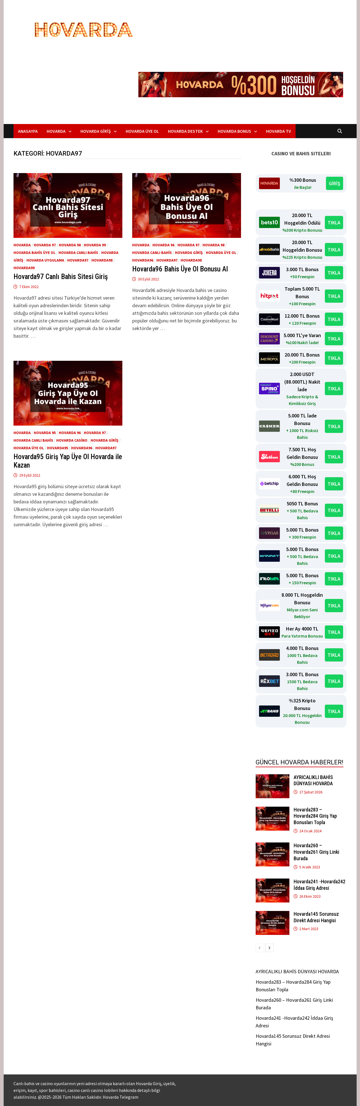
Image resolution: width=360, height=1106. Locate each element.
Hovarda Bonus (234, 131)
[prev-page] (260, 948)
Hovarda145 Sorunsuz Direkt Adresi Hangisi (316, 917)
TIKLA (334, 222)
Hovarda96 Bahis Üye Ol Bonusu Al (180, 269)
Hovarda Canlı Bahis (78, 252)
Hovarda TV (278, 131)
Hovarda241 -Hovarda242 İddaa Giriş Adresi (319, 885)
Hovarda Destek (185, 131)
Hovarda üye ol (221, 252)
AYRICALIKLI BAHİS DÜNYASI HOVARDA (313, 780)
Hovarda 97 (45, 244)
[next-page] (269, 948)
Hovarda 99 (95, 244)
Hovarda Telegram (120, 1097)
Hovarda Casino (71, 440)
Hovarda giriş (189, 252)
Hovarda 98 (70, 244)
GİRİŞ (334, 183)
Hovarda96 (142, 260)
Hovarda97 (77, 260)
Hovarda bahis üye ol (34, 252)
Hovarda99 (24, 267)
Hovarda (56, 131)
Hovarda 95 (45, 432)
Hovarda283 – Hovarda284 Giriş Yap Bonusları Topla (315, 816)
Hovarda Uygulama (45, 260)
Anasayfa (28, 131)
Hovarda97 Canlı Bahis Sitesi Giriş (61, 277)
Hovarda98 (101, 260)
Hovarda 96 (163, 244)
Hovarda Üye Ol (142, 131)
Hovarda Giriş (95, 131)
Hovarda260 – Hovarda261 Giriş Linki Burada (316, 851)
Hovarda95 (57, 447)
